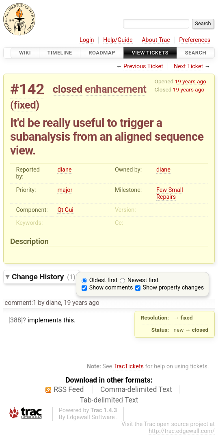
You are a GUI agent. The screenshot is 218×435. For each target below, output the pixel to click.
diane (64, 169)
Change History (43, 276)
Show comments (111, 287)
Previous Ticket (143, 66)
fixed (25, 105)
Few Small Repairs (169, 193)
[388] (16, 320)
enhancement (116, 89)
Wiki (25, 53)
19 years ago (190, 81)
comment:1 (20, 303)
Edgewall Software (91, 417)
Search (195, 53)
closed (67, 89)
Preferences (194, 40)
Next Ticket (188, 66)
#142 (27, 89)
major (64, 190)
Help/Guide (117, 40)
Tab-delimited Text (109, 400)
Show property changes (173, 287)
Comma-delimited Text (136, 389)
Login (87, 40)
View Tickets (150, 53)
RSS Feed (69, 389)
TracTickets (128, 366)
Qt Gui (65, 210)
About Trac (156, 40)
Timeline (59, 53)
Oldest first (103, 280)
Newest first (143, 280)
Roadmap (101, 53)
